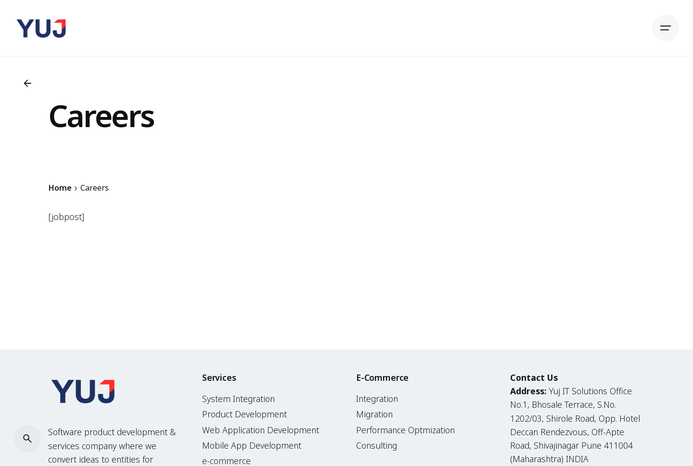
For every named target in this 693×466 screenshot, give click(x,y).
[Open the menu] (665, 27)
